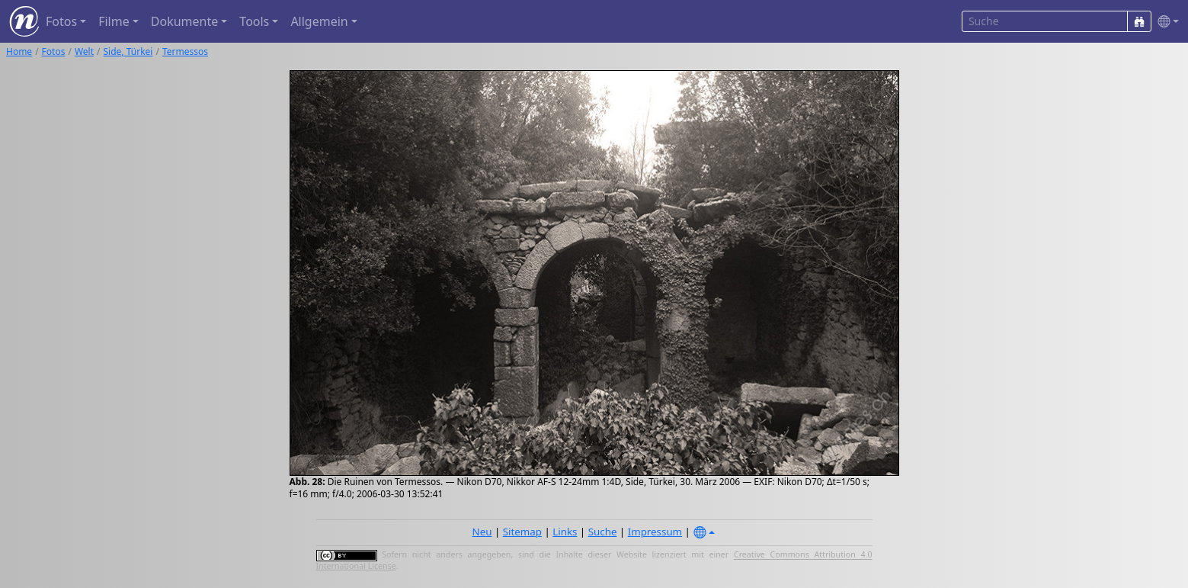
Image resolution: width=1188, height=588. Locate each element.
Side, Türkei (128, 51)
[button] (1165, 22)
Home (19, 51)
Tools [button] (254, 21)
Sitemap (522, 531)
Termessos (185, 51)
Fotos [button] (61, 21)
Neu (482, 531)
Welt (84, 51)
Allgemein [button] (318, 21)
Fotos (54, 51)
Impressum (655, 531)
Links (564, 531)
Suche (602, 531)
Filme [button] (114, 21)
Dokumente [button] (184, 21)
